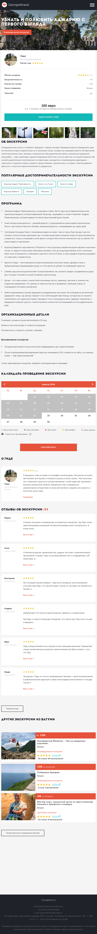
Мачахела (45, 191)
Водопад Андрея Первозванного (17, 184)
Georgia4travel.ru (48, 900)
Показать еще (12, 709)
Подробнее (28, 497)
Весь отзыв (27, 535)
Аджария (30, 191)
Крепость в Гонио (46, 184)
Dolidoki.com (33, 919)
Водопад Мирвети (11, 191)
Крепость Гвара (66, 184)
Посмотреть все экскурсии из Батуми (23, 833)
